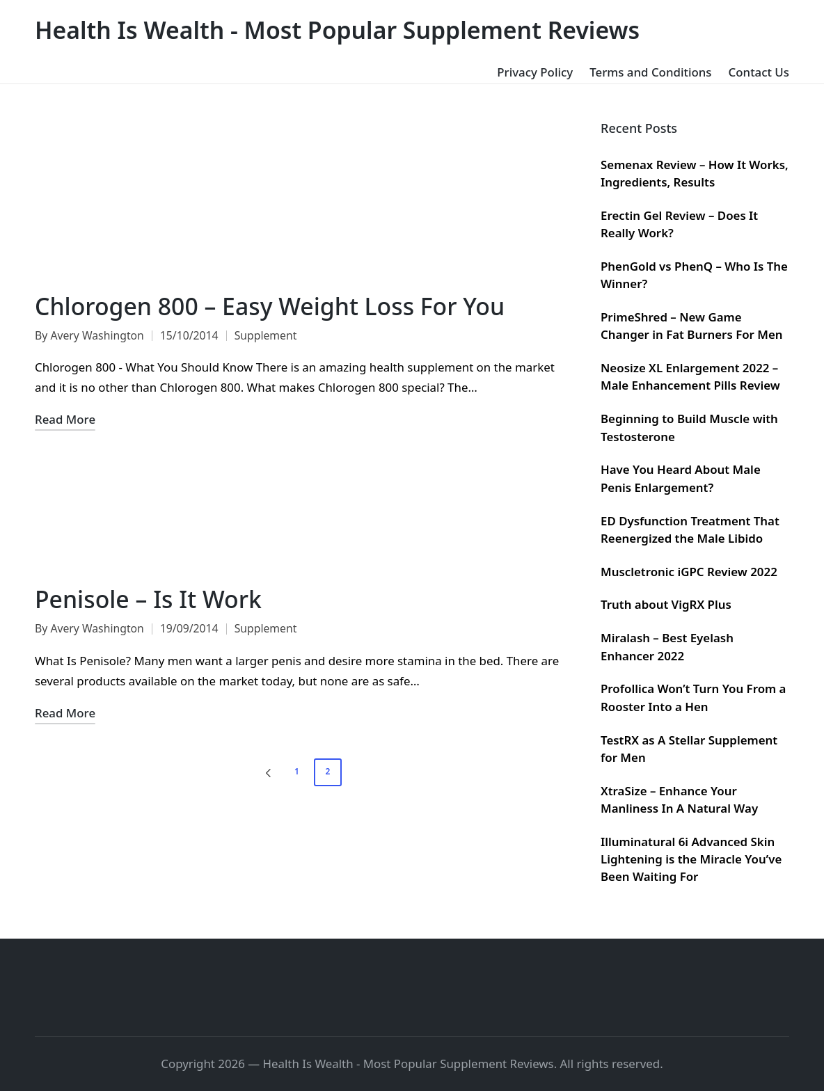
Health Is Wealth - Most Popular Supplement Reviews (337, 30)
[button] (266, 772)
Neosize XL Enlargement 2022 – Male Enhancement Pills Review (690, 376)
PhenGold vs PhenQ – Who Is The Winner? (694, 275)
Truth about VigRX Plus (666, 604)
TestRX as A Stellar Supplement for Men (689, 748)
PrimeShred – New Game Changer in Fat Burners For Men (692, 325)
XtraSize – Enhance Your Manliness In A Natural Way (679, 799)
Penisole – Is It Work (148, 599)
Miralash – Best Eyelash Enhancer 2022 (667, 646)
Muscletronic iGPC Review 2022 (689, 572)
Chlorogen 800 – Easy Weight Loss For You (270, 306)
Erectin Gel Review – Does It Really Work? (679, 224)
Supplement (266, 335)
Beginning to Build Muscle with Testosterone (689, 427)
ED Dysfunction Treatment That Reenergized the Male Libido (690, 529)
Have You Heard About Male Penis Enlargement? (681, 478)
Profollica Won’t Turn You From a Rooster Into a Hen (693, 697)
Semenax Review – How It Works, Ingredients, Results (695, 173)
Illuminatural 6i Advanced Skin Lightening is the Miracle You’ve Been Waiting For (691, 859)
